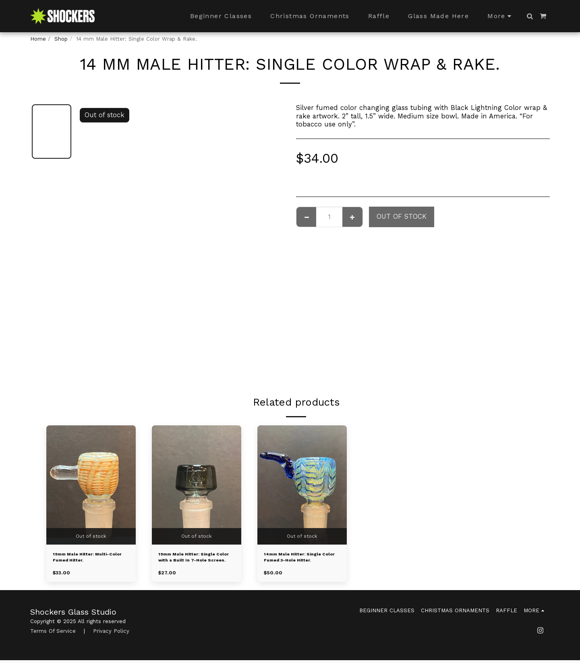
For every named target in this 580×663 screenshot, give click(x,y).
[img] (91, 485)
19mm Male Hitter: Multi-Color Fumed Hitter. (88, 559)
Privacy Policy (111, 634)
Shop (61, 39)
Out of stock (402, 216)
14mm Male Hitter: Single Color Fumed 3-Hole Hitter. (299, 559)
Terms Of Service (53, 634)
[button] (530, 16)
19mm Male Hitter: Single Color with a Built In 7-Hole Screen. (196, 559)
